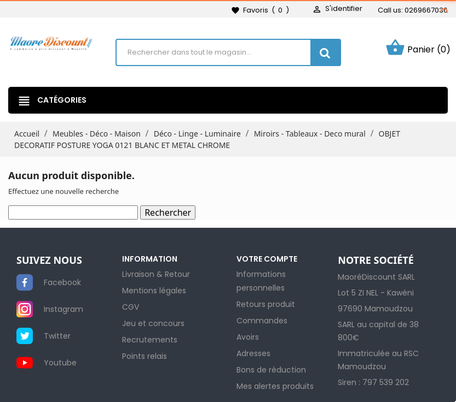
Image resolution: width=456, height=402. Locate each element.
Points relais (144, 356)
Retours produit (265, 304)
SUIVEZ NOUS (49, 260)
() (260, 10)
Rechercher (168, 212)
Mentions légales (154, 290)
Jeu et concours (153, 323)
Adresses (253, 353)
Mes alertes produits (275, 386)
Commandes (261, 320)
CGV (130, 307)
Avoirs (247, 337)
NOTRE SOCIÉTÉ (376, 260)
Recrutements (149, 339)
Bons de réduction (271, 369)
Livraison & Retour (156, 274)
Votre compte (266, 258)
